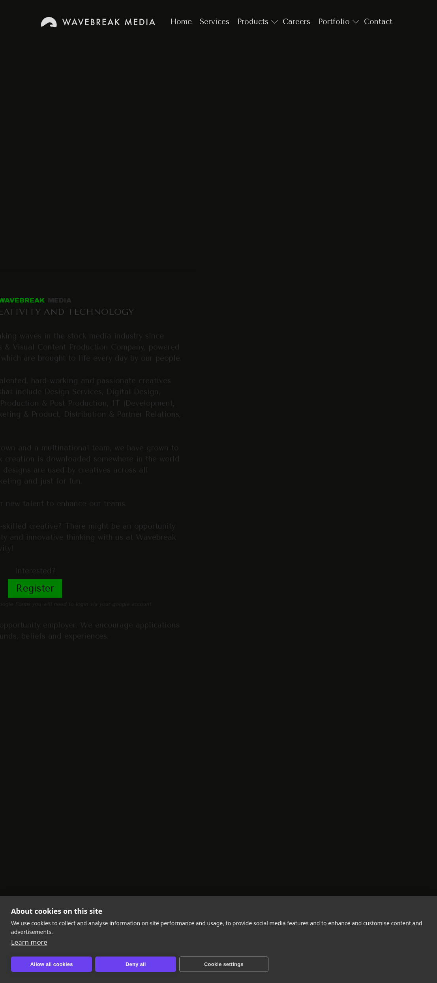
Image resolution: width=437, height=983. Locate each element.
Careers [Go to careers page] (296, 21)
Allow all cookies (51, 964)
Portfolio (334, 21)
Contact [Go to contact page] (378, 21)
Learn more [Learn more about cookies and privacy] (29, 942)
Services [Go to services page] (214, 21)
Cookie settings (224, 964)
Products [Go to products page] (252, 21)
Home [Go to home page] (98, 22)
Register (35, 588)
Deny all (136, 964)
